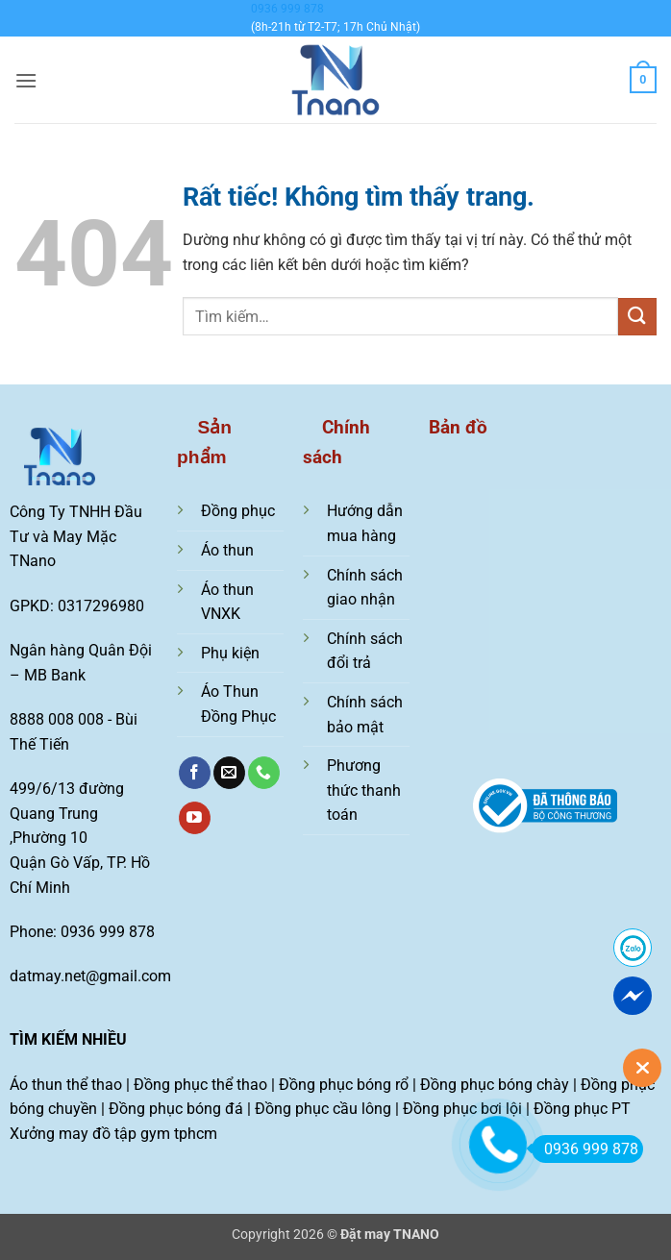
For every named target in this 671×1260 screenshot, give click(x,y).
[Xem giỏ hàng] (643, 80)
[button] (25, 80)
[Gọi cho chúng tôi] (264, 772)
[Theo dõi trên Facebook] (195, 772)
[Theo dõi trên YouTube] (195, 818)
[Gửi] (637, 316)
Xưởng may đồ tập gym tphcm (113, 1133)
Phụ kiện (230, 653)
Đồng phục (238, 511)
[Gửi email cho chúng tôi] (229, 772)
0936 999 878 (287, 8)
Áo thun (227, 550)
